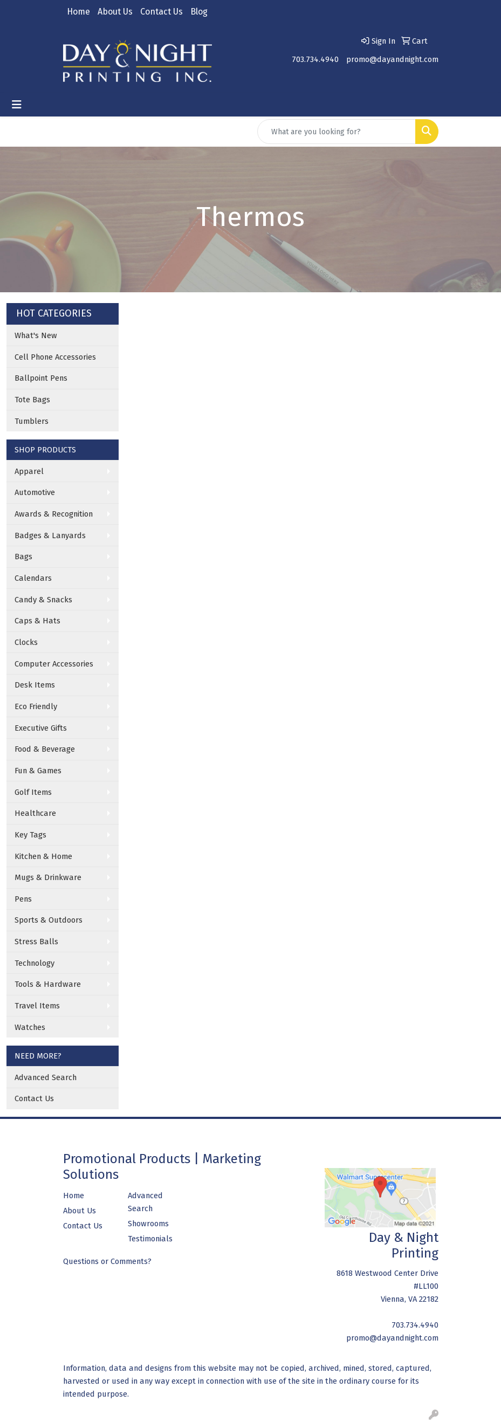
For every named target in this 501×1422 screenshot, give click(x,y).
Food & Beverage (45, 749)
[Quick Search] (336, 131)
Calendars (33, 578)
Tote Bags (32, 399)
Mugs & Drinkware (48, 877)
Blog (199, 11)
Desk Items (35, 685)
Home (78, 11)
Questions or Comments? (107, 1261)
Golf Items (33, 792)
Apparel (29, 471)
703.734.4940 (315, 59)
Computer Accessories (54, 664)
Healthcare (35, 813)
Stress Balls (36, 941)
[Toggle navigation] (16, 104)
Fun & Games (38, 770)
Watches (30, 1027)
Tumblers (32, 421)
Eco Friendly (36, 706)
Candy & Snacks (43, 599)
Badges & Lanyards (50, 535)
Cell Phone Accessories (55, 357)
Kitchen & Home (43, 856)
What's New (36, 335)
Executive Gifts (41, 728)
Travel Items (37, 1006)
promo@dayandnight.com (392, 59)
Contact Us (161, 11)
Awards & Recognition (54, 514)
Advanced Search (46, 1077)
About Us (115, 11)
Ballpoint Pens (41, 378)
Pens (23, 899)
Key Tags (30, 835)
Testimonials (150, 1239)
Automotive (35, 492)
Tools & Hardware (48, 984)
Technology (34, 963)
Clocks (26, 642)
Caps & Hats (37, 621)
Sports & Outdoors (49, 920)
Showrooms (148, 1223)
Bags (23, 556)
